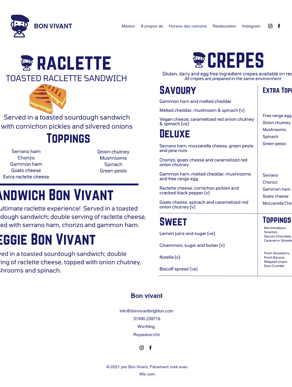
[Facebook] (279, 26)
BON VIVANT (53, 26)
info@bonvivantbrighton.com (147, 310)
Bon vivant (147, 295)
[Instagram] (270, 26)
